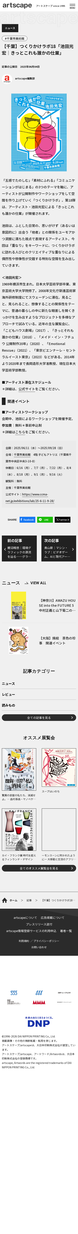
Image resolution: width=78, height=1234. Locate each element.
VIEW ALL (35, 583)
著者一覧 (66, 931)
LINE (46, 519)
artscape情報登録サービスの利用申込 (31, 931)
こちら (20, 431)
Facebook (29, 519)
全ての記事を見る (39, 717)
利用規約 (24, 941)
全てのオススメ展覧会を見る (39, 868)
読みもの (8, 705)
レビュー (8, 695)
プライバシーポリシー (46, 941)
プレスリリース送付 (39, 924)
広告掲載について (53, 917)
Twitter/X (64, 519)
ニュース (10, 28)
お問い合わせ (39, 947)
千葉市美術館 (15, 38)
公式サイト (26, 388)
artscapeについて (25, 917)
